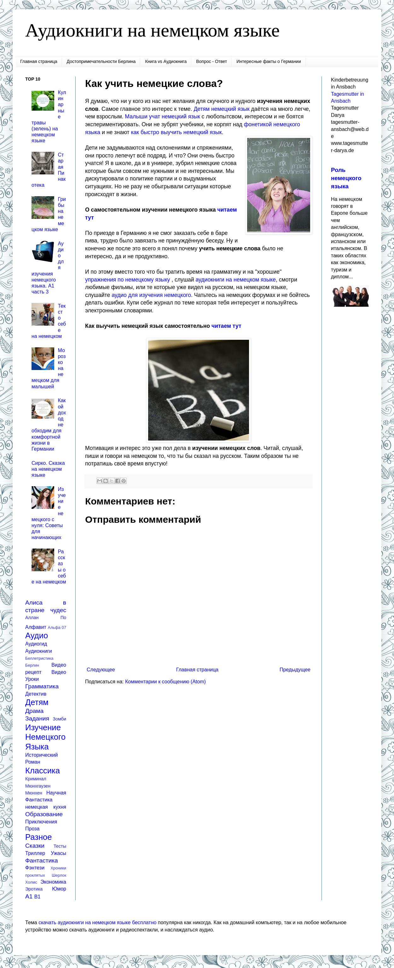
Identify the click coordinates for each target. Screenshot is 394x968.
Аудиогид (36, 643)
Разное (38, 837)
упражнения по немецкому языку (127, 279)
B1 (37, 896)
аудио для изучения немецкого (151, 295)
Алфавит (35, 627)
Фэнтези (34, 867)
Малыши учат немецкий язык (162, 116)
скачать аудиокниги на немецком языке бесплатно (97, 922)
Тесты (60, 846)
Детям (37, 702)
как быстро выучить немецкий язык (176, 132)
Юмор (59, 888)
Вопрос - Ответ (211, 61)
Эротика (34, 888)
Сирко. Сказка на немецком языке (48, 469)
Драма (34, 711)
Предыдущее (295, 669)
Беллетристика (39, 658)
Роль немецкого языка (346, 178)
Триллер (35, 853)
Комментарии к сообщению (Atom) (165, 681)
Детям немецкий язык (221, 109)
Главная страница (38, 61)
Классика (42, 770)
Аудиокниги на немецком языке (152, 30)
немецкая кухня (45, 807)
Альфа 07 (57, 627)
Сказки (34, 845)
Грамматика (42, 686)
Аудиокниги (38, 651)
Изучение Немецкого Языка (45, 737)
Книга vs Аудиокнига (166, 61)
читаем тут (226, 326)
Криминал (35, 778)
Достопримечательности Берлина (101, 61)
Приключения (41, 821)
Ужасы (58, 853)
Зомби (59, 718)
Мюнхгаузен (37, 786)
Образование (44, 814)
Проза (32, 828)
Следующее (101, 669)
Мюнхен (33, 792)
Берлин (32, 665)
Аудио (36, 635)
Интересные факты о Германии (268, 61)
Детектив (35, 694)
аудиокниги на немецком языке (236, 279)
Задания (37, 718)
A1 (28, 896)
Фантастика (41, 860)
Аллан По (45, 617)
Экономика (54, 882)
